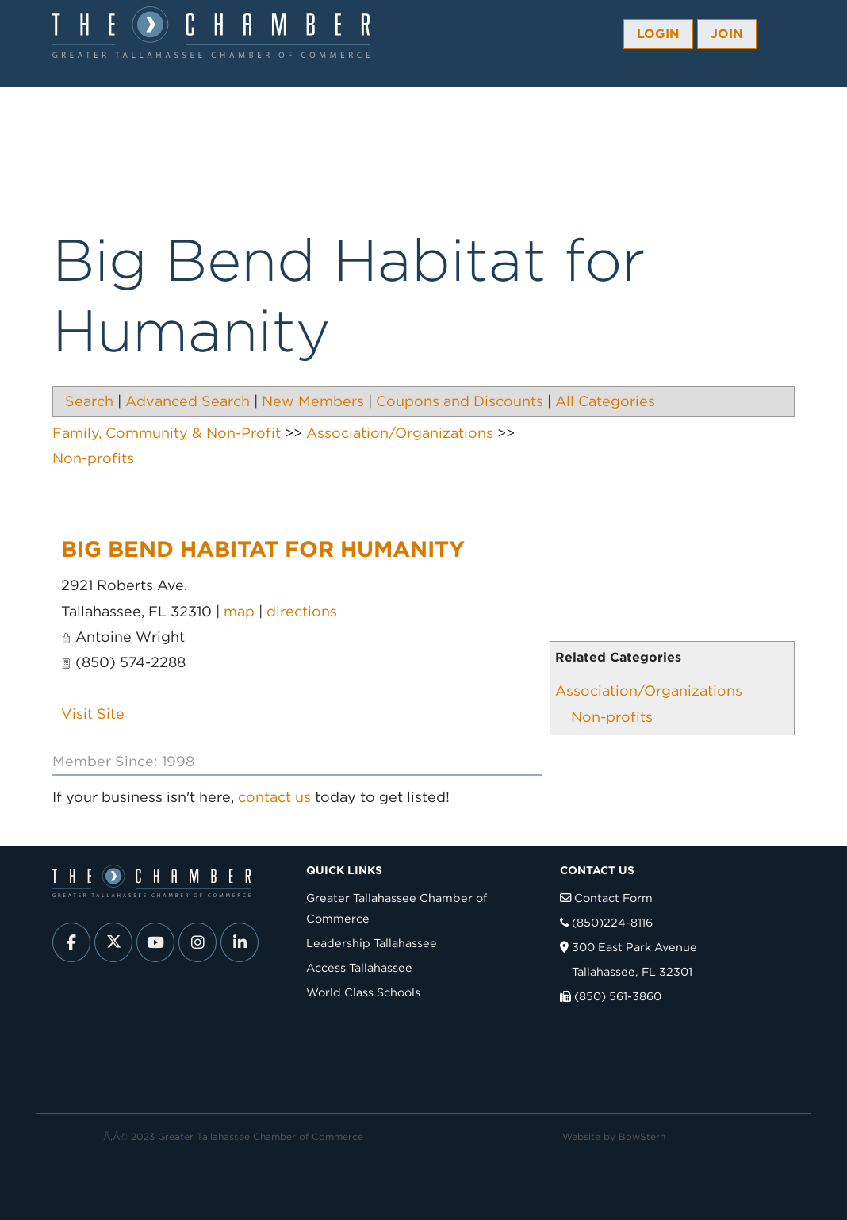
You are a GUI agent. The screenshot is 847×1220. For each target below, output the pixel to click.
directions (301, 611)
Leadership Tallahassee (371, 943)
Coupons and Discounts (459, 401)
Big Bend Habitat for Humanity (263, 548)
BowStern (642, 1136)
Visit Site (93, 713)
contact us (274, 796)
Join (727, 33)
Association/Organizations (648, 690)
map (239, 611)
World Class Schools (363, 992)
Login (658, 33)
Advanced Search (187, 401)
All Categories (605, 401)
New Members (313, 401)
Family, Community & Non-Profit (166, 432)
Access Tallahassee (359, 967)
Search (89, 401)
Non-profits (612, 716)
